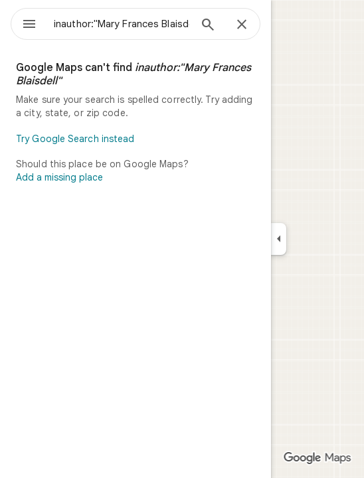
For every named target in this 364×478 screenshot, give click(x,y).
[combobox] (121, 24)
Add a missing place (59, 177)
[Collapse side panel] (278, 239)
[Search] (208, 26)
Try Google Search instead (75, 139)
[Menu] (29, 25)
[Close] (242, 25)
